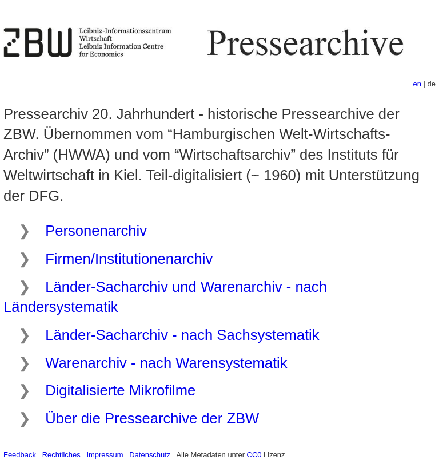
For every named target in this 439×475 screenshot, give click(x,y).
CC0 (254, 454)
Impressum (104, 454)
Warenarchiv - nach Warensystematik (166, 363)
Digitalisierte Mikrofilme (120, 390)
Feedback (19, 454)
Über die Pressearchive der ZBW (152, 418)
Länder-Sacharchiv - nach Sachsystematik (182, 335)
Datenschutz (149, 454)
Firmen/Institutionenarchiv (129, 259)
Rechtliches (61, 454)
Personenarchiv (96, 231)
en (417, 84)
